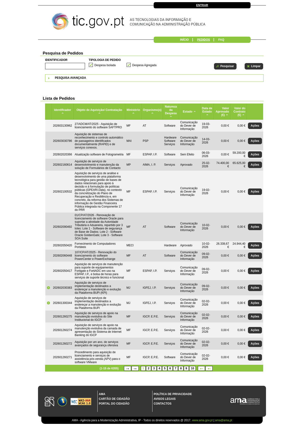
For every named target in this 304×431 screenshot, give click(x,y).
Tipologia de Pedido (105, 60)
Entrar (202, 5)
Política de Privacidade (173, 394)
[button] (225, 66)
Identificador (56, 60)
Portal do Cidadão (114, 403)
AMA (102, 394)
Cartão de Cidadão (114, 399)
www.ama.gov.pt (202, 420)
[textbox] (65, 66)
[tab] (154, 78)
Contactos (162, 403)
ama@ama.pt (223, 420)
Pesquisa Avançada (70, 77)
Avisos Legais (165, 399)
